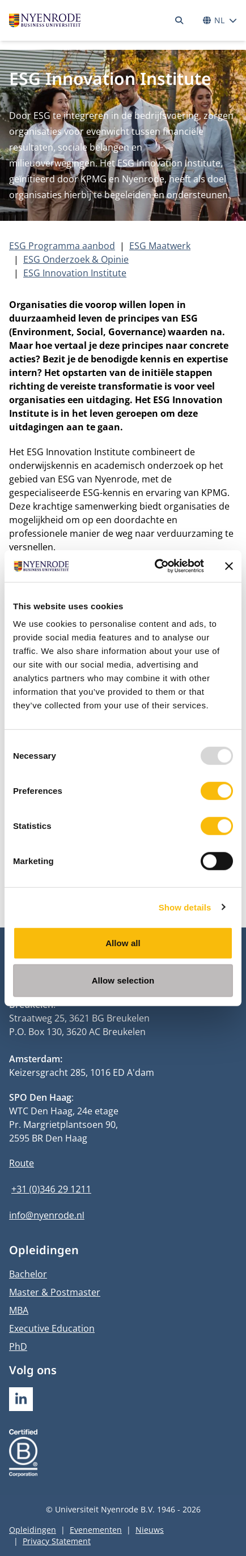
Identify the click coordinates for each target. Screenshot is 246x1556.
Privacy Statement (57, 1541)
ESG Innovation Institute (74, 273)
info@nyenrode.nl (46, 1215)
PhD (18, 1346)
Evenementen (96, 1529)
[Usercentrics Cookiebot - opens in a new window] (155, 566)
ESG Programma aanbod (62, 246)
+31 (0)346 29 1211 (51, 1189)
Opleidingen (32, 1529)
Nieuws (149, 1529)
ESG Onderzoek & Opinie (76, 259)
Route (21, 1163)
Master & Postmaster (54, 1292)
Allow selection (123, 980)
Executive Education (52, 1328)
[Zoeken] (179, 20)
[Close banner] (229, 566)
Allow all (123, 943)
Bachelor (28, 1274)
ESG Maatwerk (159, 246)
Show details (185, 907)
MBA (18, 1310)
